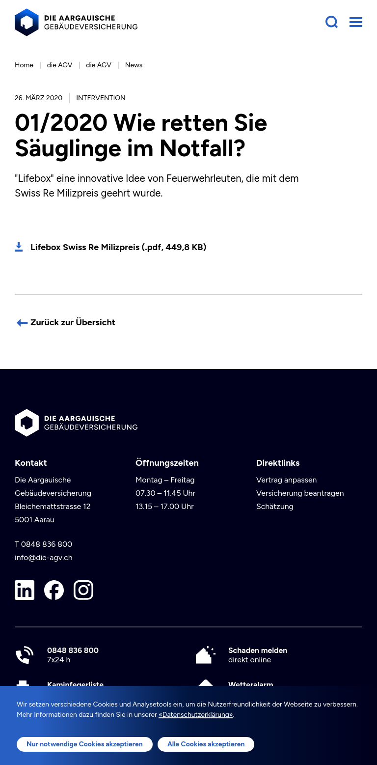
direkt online (257, 655)
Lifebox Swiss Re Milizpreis (118, 247)
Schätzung (275, 506)
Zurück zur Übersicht (72, 322)
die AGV (60, 65)
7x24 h (73, 655)
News (133, 65)
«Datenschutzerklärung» (196, 714)
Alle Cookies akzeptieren (206, 744)
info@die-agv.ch (44, 557)
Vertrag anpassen (286, 479)
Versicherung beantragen (300, 493)
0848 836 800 (47, 544)
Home (24, 65)
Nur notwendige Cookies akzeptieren (85, 744)
